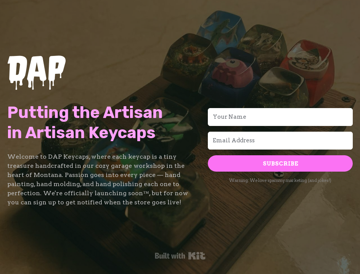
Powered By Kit (180, 256)
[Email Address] (280, 141)
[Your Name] (280, 117)
